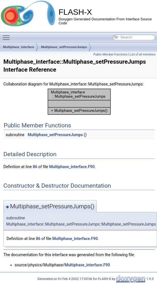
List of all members (143, 54)
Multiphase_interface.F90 (72, 166)
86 (35, 166)
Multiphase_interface (18, 47)
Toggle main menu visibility (7, 35)
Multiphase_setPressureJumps (64, 47)
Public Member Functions (110, 54)
